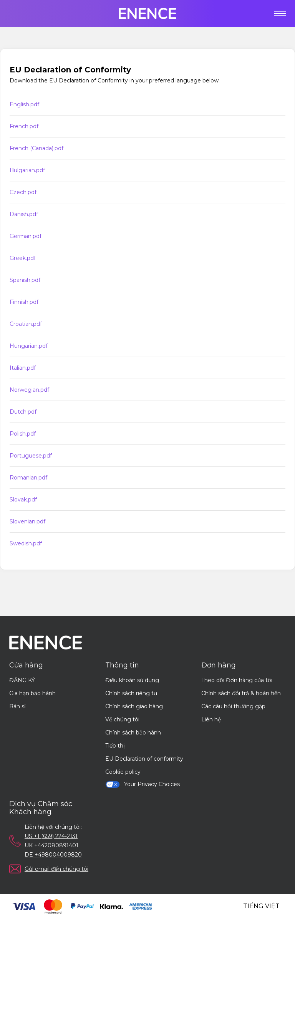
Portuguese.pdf (31, 455)
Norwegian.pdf (29, 389)
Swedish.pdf (26, 543)
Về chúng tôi (122, 719)
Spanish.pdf (25, 280)
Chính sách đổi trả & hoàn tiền (241, 693)
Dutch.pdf (23, 411)
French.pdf (24, 126)
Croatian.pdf (26, 323)
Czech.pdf (23, 192)
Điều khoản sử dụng (132, 680)
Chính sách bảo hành (133, 732)
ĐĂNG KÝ (22, 680)
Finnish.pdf (24, 301)
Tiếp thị (115, 745)
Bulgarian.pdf (27, 170)
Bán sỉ (17, 706)
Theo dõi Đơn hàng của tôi (236, 680)
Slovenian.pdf (27, 521)
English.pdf (24, 104)
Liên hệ (211, 719)
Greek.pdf (23, 258)
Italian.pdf (23, 367)
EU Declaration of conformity (144, 758)
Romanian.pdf (28, 477)
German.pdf (25, 236)
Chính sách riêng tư (131, 693)
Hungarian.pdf (29, 345)
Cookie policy (123, 771)
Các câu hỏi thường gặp (233, 706)
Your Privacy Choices (142, 784)
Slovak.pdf (23, 499)
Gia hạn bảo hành (32, 693)
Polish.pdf (23, 433)
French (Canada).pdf (36, 148)
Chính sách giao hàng (134, 706)
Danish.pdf (24, 214)
